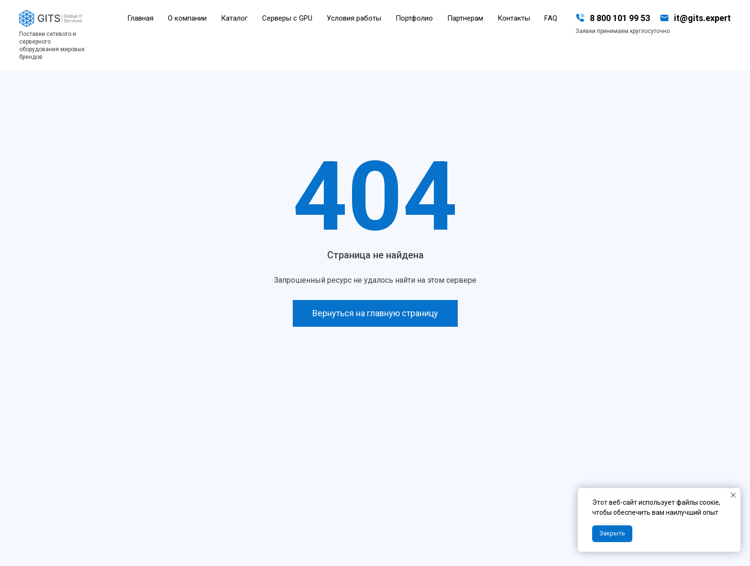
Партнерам (465, 18)
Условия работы (354, 18)
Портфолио (414, 18)
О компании (187, 18)
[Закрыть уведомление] (733, 495)
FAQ (550, 18)
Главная (140, 18)
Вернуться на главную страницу (375, 313)
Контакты (513, 18)
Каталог (234, 18)
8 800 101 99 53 (620, 18)
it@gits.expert (702, 18)
